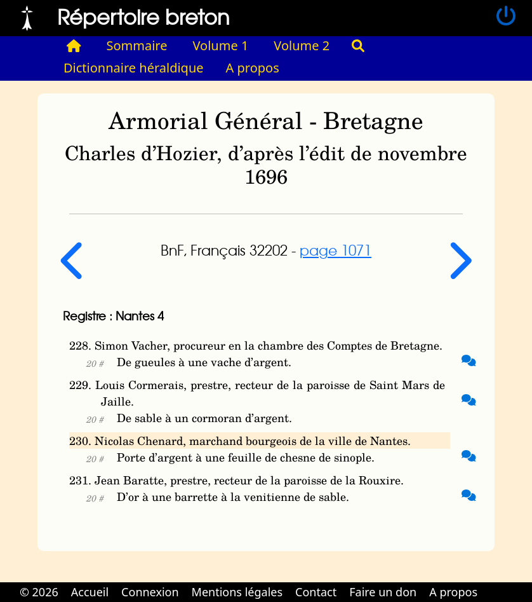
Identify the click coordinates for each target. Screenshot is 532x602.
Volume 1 (221, 45)
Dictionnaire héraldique (133, 67)
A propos (252, 67)
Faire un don (382, 591)
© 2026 (39, 591)
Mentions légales (237, 591)
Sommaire (137, 45)
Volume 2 (301, 45)
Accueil (90, 591)
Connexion (150, 591)
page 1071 (335, 250)
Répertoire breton (143, 16)
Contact (315, 591)
